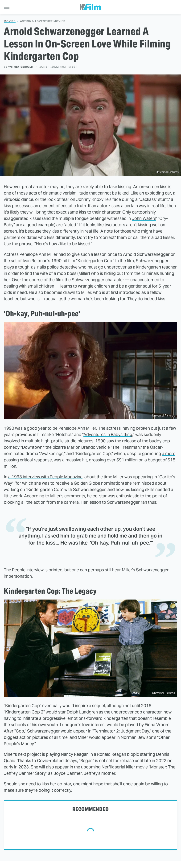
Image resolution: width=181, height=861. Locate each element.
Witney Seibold (20, 66)
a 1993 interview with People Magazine (45, 476)
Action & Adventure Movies (42, 21)
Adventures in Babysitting (107, 434)
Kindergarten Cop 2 (24, 712)
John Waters (144, 218)
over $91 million (122, 460)
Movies (10, 21)
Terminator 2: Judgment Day (121, 731)
